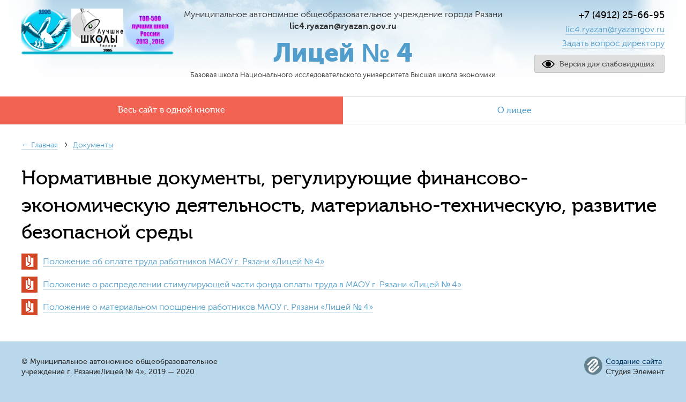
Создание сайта (634, 362)
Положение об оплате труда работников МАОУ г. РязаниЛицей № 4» (183, 261)
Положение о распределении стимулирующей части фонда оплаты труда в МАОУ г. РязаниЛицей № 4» (252, 284)
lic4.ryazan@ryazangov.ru (615, 29)
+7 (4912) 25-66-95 (622, 15)
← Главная (39, 145)
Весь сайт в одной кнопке (171, 110)
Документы (93, 145)
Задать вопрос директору (613, 43)
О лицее (514, 110)
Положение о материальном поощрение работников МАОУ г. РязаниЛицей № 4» (208, 307)
